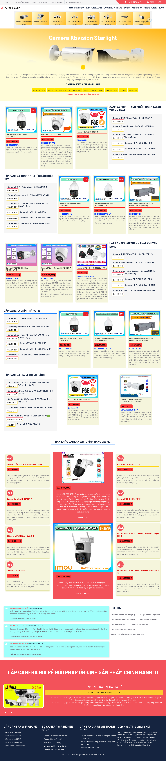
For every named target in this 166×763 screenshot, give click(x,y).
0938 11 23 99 (155, 2)
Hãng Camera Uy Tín (94, 8)
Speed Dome (133, 90)
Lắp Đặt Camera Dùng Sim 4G (149, 614)
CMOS (101, 90)
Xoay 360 (109, 90)
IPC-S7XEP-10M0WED (83, 594)
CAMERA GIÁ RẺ (10, 8)
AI (56, 90)
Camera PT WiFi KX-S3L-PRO (132, 143)
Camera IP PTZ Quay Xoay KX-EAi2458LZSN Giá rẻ (29, 409)
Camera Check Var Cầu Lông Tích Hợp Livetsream (27, 636)
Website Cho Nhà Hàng (139, 624)
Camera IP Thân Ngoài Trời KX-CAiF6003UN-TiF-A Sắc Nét (131, 401)
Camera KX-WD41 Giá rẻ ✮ (23, 424)
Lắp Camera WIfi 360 (12, 735)
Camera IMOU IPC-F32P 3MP (128, 499)
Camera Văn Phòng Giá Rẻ (53, 749)
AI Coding (123, 90)
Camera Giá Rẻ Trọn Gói (133, 8)
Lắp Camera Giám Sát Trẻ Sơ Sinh (123, 619)
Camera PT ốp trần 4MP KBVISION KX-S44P (25, 464)
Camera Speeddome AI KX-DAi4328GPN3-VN (133, 128)
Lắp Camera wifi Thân (13, 739)
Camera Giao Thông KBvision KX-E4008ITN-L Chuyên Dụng (133, 136)
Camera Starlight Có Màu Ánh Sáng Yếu (82, 94)
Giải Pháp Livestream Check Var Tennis (23, 618)
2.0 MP (94, 90)
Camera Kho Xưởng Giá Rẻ (53, 739)
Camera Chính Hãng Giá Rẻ (74, 754)
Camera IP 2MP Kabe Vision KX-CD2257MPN (17, 136)
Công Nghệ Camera (76, 8)
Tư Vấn (161, 8)
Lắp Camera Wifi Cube (12, 732)
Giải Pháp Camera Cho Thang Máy (123, 614)
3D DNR (50, 90)
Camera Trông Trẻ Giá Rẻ (148, 619)
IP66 (43, 90)
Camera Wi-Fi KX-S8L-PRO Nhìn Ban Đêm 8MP (133, 156)
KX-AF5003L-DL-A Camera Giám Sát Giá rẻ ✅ (28, 417)
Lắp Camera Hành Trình (119, 624)
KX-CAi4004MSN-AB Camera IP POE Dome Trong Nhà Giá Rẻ (29, 401)
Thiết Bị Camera (150, 8)
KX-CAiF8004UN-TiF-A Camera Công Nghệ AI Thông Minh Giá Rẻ (27, 384)
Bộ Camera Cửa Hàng (51, 742)
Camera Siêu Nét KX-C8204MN (88, 132)
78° (69, 90)
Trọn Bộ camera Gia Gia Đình (54, 736)
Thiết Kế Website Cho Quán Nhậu (123, 629)
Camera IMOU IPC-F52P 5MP (128, 464)
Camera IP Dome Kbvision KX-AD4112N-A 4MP (56, 269)
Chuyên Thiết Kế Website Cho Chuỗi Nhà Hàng (127, 634)
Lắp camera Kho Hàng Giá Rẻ (54, 746)
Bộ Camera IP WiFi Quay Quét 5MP (20, 536)
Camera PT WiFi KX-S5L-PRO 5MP (134, 149)
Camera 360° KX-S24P (16, 570)
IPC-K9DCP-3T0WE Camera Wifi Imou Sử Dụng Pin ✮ (138, 571)
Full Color (87, 90)
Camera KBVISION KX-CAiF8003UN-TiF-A (92, 268)
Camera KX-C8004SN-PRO (51, 135)
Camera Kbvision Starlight (83, 84)
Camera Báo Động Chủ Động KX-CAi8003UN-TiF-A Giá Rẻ (29, 393)
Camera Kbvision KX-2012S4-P (19, 499)
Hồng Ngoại (77, 90)
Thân (115, 90)
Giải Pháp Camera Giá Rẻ (19, 608)
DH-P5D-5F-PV (82, 518)
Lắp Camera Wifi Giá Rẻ (113, 8)
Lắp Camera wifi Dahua (13, 742)
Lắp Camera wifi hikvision (14, 746)
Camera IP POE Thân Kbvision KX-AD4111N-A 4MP (18, 269)
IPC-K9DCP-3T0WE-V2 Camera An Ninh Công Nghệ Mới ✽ (138, 534)
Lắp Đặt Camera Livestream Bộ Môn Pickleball (26, 654)
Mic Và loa (36, 90)
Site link (101, 754)
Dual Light (62, 90)
